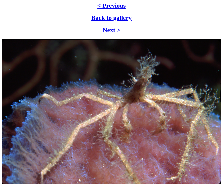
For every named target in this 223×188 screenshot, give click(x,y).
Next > (112, 30)
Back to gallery (111, 17)
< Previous (111, 5)
